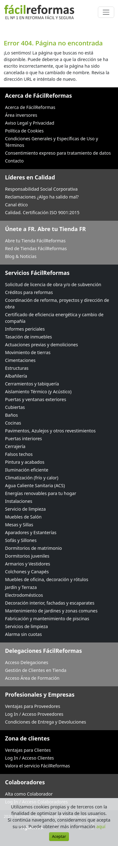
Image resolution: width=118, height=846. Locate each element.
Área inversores (21, 115)
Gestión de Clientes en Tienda (35, 670)
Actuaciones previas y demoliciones (41, 345)
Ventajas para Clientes (28, 750)
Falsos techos (19, 454)
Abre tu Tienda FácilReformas (35, 241)
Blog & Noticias (21, 256)
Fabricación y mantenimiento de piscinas (47, 619)
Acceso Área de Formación (32, 678)
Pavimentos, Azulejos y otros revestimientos (50, 431)
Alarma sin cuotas (23, 634)
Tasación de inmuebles (28, 337)
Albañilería (16, 376)
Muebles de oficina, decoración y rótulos (46, 579)
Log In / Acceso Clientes (29, 758)
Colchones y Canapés (27, 572)
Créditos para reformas (29, 292)
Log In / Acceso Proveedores (34, 714)
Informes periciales (25, 329)
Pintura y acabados (24, 462)
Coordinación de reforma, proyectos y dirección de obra (57, 303)
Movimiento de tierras (28, 352)
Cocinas (13, 423)
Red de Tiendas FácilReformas (36, 248)
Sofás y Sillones (21, 540)
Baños (11, 415)
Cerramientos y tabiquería (32, 384)
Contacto (14, 161)
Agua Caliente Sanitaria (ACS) (35, 485)
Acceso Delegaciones (26, 662)
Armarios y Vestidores (27, 564)
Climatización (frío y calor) (31, 478)
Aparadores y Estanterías (30, 532)
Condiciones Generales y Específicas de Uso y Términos (51, 142)
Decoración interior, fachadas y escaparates (49, 603)
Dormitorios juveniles (27, 556)
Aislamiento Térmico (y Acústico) (38, 392)
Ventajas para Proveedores (32, 706)
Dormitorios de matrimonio (33, 548)
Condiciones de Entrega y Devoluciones (45, 722)
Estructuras (16, 368)
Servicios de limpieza (26, 626)
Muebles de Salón (23, 517)
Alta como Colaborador (29, 794)
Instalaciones (18, 501)
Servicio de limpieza (25, 509)
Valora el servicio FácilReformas (37, 766)
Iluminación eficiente (26, 470)
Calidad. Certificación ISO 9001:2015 (42, 212)
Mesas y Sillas (19, 525)
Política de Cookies (24, 131)
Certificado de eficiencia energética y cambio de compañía (54, 318)
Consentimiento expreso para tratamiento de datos (58, 153)
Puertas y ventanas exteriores (35, 399)
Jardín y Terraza (21, 587)
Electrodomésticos (24, 595)
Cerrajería (15, 446)
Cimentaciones (20, 360)
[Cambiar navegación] (106, 12)
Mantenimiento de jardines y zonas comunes (51, 611)
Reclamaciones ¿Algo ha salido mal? (42, 197)
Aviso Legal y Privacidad (29, 123)
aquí (100, 826)
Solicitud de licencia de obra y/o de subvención (53, 284)
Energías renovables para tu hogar (40, 493)
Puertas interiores (23, 438)
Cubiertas (15, 407)
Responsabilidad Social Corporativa (41, 189)
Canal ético (16, 205)
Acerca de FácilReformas (30, 107)
